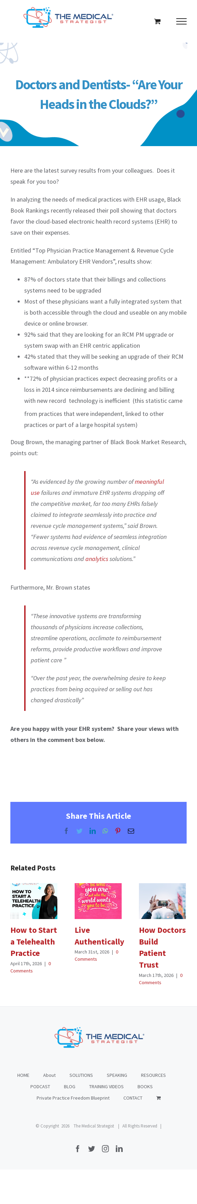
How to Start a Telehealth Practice (33, 941)
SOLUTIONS (81, 1075)
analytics (96, 559)
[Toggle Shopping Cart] (157, 21)
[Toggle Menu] (182, 21)
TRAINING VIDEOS (106, 1086)
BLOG (69, 1086)
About (49, 1075)
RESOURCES (153, 1075)
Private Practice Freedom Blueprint (73, 1098)
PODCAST (40, 1086)
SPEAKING (117, 1075)
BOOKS (145, 1086)
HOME (23, 1075)
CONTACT (132, 1098)
